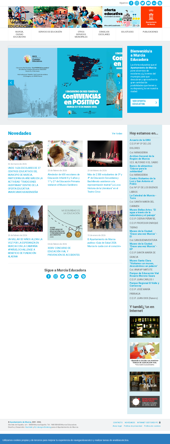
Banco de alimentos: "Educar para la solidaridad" (141, 169)
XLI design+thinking (42, 427)
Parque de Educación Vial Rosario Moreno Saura (144, 275)
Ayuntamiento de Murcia (20, 422)
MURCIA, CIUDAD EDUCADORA (19, 34)
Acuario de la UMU (140, 140)
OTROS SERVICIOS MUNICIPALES (81, 34)
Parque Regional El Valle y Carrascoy (144, 284)
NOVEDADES (130, 423)
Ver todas (117, 133)
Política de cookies (152, 426)
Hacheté (28, 427)
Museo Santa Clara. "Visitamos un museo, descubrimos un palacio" (143, 263)
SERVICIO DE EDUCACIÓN (50, 32)
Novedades (19, 133)
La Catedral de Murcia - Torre (143, 197)
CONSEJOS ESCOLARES (104, 33)
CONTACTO (117, 423)
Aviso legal (117, 426)
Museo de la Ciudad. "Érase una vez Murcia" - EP (143, 246)
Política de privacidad (133, 426)
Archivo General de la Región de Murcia (142, 157)
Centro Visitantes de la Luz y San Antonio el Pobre (142, 181)
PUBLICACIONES (150, 32)
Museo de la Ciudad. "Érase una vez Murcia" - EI (143, 234)
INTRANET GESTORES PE (148, 423)
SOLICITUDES (127, 32)
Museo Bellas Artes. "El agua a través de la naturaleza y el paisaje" (143, 212)
